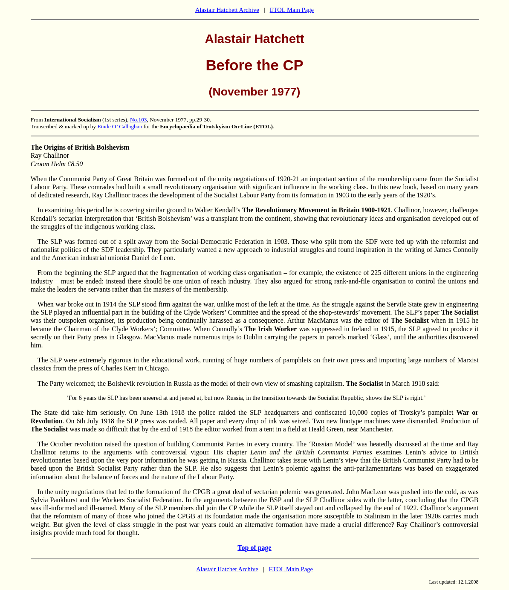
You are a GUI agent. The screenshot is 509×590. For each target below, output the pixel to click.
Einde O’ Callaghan (119, 126)
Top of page (254, 547)
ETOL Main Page (292, 9)
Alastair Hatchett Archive (227, 9)
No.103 (138, 119)
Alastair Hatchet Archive (227, 569)
